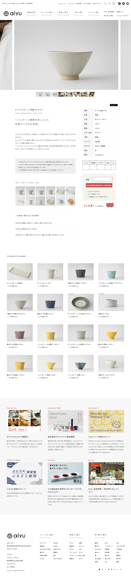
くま (106, 562)
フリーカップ (73, 552)
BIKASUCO (57, 549)
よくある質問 (87, 3)
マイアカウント (11, 563)
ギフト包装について (94, 194)
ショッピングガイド (94, 191)
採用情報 (78, 3)
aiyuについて (62, 3)
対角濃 (107, 552)
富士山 (97, 552)
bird (106, 543)
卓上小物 (82, 555)
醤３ (54, 555)
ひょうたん (98, 549)
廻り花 (42, 552)
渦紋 (96, 562)
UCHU (42, 559)
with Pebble (57, 559)
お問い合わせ (96, 3)
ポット (81, 552)
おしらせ (71, 3)
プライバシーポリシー (13, 557)
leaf (117, 543)
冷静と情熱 (43, 555)
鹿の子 (97, 546)
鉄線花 (55, 552)
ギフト (97, 146)
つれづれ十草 (120, 546)
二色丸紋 (119, 549)
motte (55, 546)
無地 (117, 562)
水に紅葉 (98, 559)
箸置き (72, 559)
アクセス (9, 554)
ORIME (97, 141)
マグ (80, 549)
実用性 (103, 146)
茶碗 (96, 137)
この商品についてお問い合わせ (98, 197)
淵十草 (118, 559)
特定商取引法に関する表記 (15, 560)
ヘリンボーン (99, 155)
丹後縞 (107, 549)
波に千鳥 (107, 559)
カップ (71, 543)
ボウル (72, 549)
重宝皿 (42, 546)
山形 (117, 552)
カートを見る (11, 567)
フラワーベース (74, 555)
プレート (81, 546)
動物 (96, 543)
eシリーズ (43, 543)
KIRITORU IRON (45, 549)
